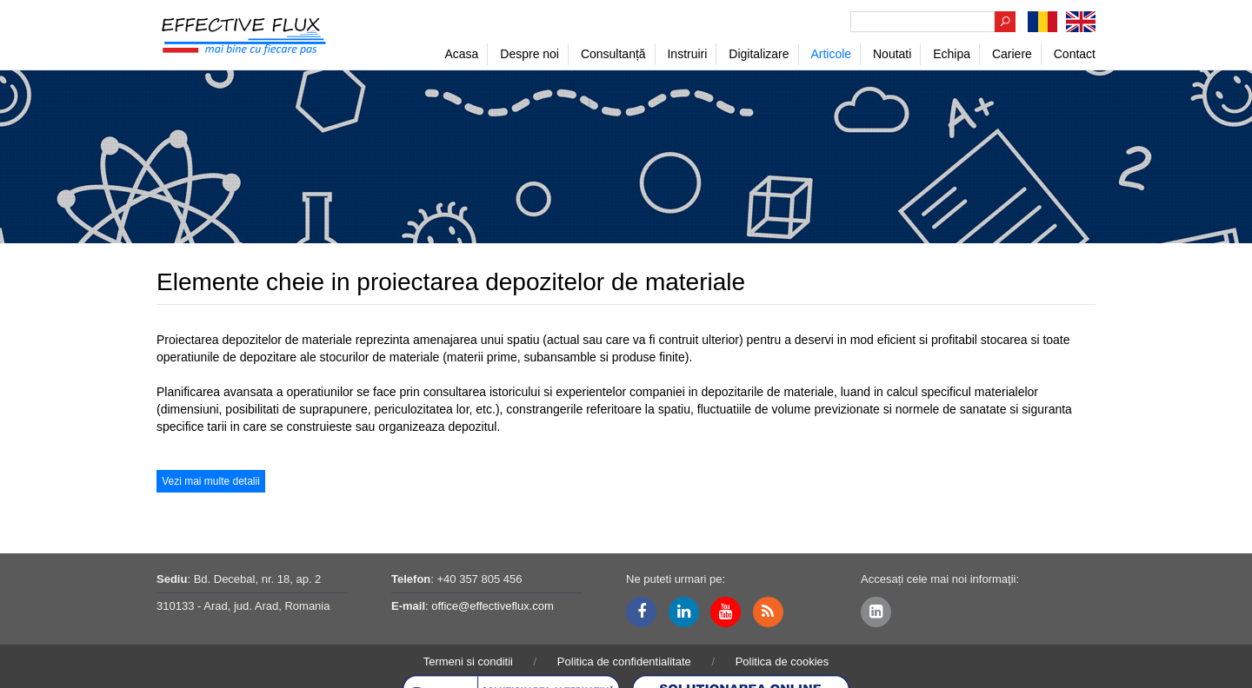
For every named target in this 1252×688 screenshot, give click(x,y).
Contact (1075, 54)
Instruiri (687, 54)
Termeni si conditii (468, 661)
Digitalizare (759, 54)
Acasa (461, 54)
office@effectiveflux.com (492, 605)
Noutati (892, 54)
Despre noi (529, 54)
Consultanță (613, 54)
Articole (830, 54)
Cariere (1012, 54)
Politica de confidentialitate (624, 661)
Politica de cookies (782, 661)
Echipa (951, 54)
